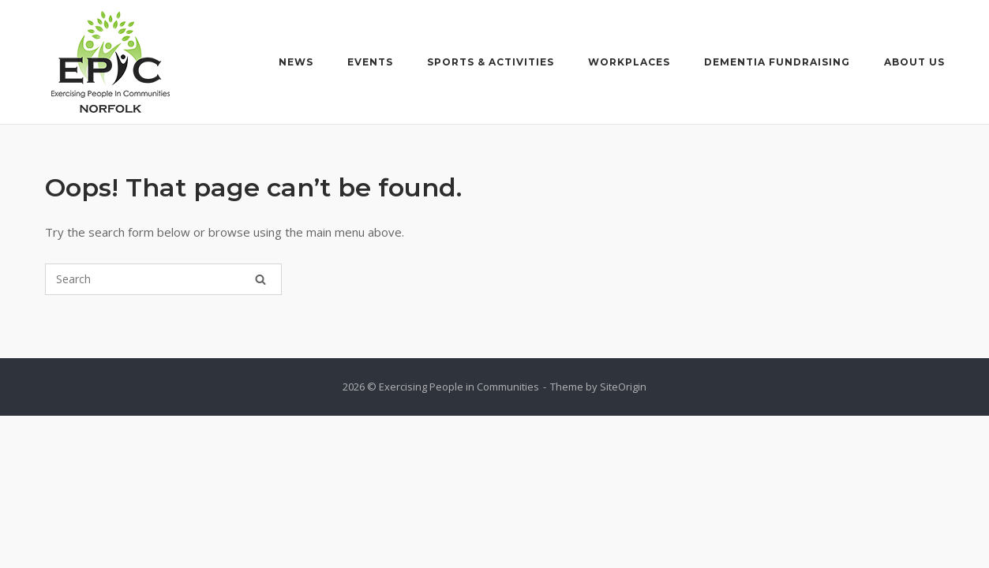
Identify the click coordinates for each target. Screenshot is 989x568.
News (296, 62)
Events (370, 62)
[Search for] (163, 279)
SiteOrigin (623, 386)
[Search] (260, 279)
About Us (914, 62)
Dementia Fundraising (777, 62)
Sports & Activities (490, 62)
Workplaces (629, 62)
